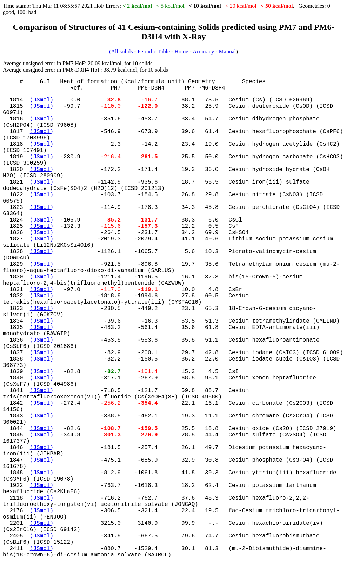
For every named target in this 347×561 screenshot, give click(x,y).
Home (181, 51)
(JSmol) (41, 100)
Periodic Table (154, 51)
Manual (227, 51)
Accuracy (203, 51)
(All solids (121, 51)
